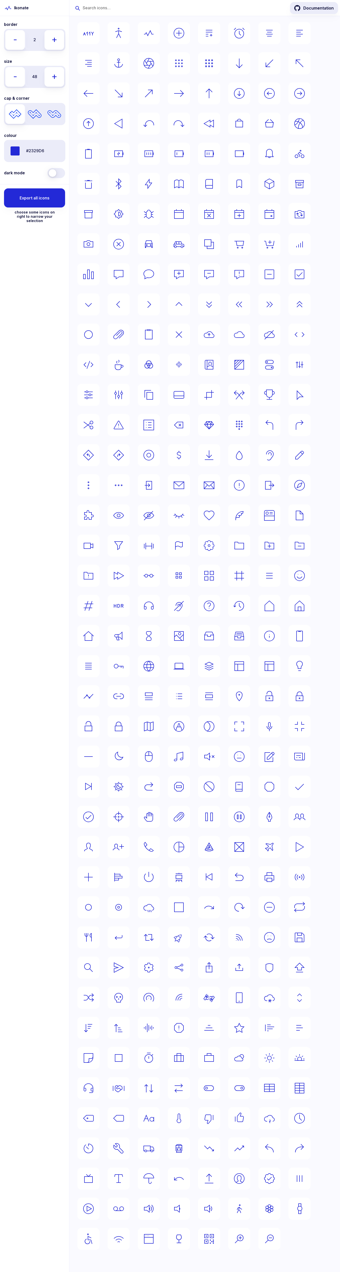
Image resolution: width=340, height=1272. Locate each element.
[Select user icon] (239, 1179)
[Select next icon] (88, 787)
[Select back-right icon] (179, 124)
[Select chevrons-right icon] (269, 304)
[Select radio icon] (299, 877)
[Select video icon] (88, 1209)
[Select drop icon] (239, 455)
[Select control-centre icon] (269, 365)
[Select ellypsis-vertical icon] (88, 485)
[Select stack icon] (209, 1028)
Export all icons (35, 197)
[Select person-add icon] (119, 847)
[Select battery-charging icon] (119, 154)
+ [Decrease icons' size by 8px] (54, 76)
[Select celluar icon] (299, 244)
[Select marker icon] (179, 726)
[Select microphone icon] (269, 726)
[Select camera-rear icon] (299, 214)
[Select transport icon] (149, 1148)
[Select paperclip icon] (179, 817)
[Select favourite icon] (209, 515)
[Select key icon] (119, 666)
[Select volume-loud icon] (149, 1209)
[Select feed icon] (269, 515)
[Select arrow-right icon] (179, 93)
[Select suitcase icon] (209, 1058)
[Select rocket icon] (179, 937)
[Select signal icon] (179, 998)
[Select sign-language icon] (209, 998)
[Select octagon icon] (269, 787)
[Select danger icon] (119, 425)
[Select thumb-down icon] (209, 1118)
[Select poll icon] (119, 877)
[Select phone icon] (149, 847)
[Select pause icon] (209, 817)
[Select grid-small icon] (179, 576)
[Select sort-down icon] (88, 1028)
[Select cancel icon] (119, 244)
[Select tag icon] (119, 1118)
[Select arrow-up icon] (209, 93)
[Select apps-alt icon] (209, 63)
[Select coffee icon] (119, 365)
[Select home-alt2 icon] (88, 636)
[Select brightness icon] (119, 214)
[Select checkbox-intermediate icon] (269, 274)
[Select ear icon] (269, 455)
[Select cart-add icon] (269, 244)
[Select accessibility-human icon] (119, 33)
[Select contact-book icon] (209, 365)
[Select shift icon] (299, 968)
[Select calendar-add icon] (239, 214)
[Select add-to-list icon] (209, 33)
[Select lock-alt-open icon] (269, 696)
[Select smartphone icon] (239, 998)
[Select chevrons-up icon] (299, 304)
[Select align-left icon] (299, 33)
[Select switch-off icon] (209, 1088)
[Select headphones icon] (149, 606)
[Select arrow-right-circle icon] (299, 93)
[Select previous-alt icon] (239, 877)
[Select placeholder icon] (239, 847)
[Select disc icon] (149, 455)
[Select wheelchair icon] (88, 1239)
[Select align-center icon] (269, 33)
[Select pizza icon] (209, 847)
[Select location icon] (239, 696)
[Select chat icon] (149, 274)
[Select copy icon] (149, 395)
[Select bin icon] (88, 184)
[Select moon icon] (119, 757)
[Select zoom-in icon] (239, 1239)
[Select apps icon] (179, 63)
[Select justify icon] (88, 666)
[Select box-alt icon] (299, 184)
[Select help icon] (209, 606)
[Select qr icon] (209, 1239)
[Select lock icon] (119, 726)
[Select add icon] (179, 33)
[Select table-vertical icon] (299, 1088)
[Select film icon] (88, 546)
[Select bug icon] (149, 214)
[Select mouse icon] (149, 757)
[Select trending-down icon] (209, 1148)
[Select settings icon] (149, 968)
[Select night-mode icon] (119, 787)
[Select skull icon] (119, 998)
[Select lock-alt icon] (299, 696)
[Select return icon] (119, 937)
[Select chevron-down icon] (88, 304)
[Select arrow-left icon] (88, 93)
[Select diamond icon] (209, 425)
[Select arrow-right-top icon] (149, 93)
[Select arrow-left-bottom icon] (269, 63)
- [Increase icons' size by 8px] (15, 76)
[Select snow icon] (269, 998)
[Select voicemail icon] (119, 1209)
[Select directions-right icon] (119, 455)
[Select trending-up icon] (239, 1148)
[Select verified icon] (269, 1179)
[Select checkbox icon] (299, 274)
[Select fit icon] (149, 546)
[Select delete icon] (179, 425)
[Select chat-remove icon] (209, 274)
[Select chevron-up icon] (179, 304)
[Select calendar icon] (179, 214)
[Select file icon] (299, 515)
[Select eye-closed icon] (179, 515)
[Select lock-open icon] (88, 726)
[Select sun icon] (269, 1058)
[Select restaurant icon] (88, 937)
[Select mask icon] (209, 726)
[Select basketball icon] (299, 124)
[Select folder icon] (239, 546)
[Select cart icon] (239, 244)
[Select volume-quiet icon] (209, 1209)
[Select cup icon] (269, 395)
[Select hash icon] (88, 606)
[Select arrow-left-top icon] (299, 63)
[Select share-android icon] (179, 968)
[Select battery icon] (239, 154)
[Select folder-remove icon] (299, 546)
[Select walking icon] (239, 1209)
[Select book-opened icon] (179, 184)
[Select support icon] (88, 1088)
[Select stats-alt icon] (269, 1028)
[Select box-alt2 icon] (88, 214)
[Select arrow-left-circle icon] (269, 93)
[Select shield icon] (269, 968)
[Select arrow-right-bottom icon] (119, 93)
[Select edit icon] (299, 455)
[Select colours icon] (149, 365)
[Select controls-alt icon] (88, 395)
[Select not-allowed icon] (209, 787)
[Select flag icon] (179, 546)
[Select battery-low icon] (179, 154)
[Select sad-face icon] (269, 937)
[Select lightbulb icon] (299, 666)
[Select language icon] (149, 666)
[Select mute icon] (209, 757)
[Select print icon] (269, 877)
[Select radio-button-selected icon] (119, 907)
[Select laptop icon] (179, 666)
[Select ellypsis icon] (119, 485)
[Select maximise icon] (239, 726)
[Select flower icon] (209, 546)
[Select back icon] (209, 124)
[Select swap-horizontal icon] (179, 1088)
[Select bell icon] (269, 154)
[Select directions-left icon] (88, 455)
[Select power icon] (149, 877)
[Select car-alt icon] (179, 244)
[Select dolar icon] (179, 455)
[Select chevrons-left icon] (239, 304)
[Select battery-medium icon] (209, 154)
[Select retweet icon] (149, 937)
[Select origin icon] (119, 817)
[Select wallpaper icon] (269, 1209)
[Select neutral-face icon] (239, 757)
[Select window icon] (149, 1239)
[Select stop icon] (119, 1058)
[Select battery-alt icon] (88, 154)
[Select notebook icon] (239, 787)
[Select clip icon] (119, 335)
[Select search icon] (88, 968)
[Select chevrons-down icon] (209, 304)
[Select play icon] (299, 847)
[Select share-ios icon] (209, 968)
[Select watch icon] (299, 1209)
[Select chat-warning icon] (239, 274)
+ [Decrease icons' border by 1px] (54, 39)
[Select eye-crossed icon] (149, 515)
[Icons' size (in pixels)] (34, 77)
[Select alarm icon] (239, 33)
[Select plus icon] (88, 877)
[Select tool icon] (119, 1148)
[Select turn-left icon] (269, 1148)
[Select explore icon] (299, 485)
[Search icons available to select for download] (178, 8)
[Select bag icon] (239, 124)
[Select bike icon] (299, 154)
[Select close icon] (179, 335)
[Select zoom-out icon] (269, 1239)
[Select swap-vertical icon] (149, 1088)
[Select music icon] (179, 757)
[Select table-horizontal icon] (269, 1088)
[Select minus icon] (88, 757)
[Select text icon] (149, 1118)
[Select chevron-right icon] (149, 304)
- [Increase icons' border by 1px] (15, 39)
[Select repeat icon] (299, 907)
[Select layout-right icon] (269, 666)
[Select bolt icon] (149, 184)
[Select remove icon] (269, 907)
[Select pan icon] (149, 817)
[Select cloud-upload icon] (209, 335)
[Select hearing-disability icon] (179, 606)
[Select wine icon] (179, 1239)
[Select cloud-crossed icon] (269, 335)
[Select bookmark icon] (239, 184)
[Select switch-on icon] (239, 1088)
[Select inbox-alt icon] (239, 636)
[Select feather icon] (239, 515)
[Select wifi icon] (119, 1239)
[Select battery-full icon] (149, 154)
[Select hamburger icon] (269, 576)
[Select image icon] (179, 636)
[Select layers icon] (209, 666)
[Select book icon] (209, 184)
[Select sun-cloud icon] (239, 1058)
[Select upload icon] (209, 1179)
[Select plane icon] (269, 847)
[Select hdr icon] (119, 606)
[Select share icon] (239, 968)
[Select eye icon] (119, 515)
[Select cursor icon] (299, 395)
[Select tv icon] (88, 1179)
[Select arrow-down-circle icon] (239, 93)
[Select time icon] (299, 1118)
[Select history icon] (239, 606)
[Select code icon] (299, 335)
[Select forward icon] (119, 576)
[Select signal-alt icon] (149, 998)
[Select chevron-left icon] (119, 304)
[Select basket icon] (269, 124)
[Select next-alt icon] (149, 787)
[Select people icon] (299, 817)
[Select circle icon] (88, 335)
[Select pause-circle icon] (239, 817)
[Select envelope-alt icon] (179, 485)
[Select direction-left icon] (269, 425)
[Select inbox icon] (209, 636)
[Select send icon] (119, 968)
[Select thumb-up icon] (239, 1118)
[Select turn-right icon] (299, 1148)
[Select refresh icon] (239, 907)
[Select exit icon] (269, 485)
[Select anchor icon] (119, 63)
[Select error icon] (239, 485)
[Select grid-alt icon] (239, 576)
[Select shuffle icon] (88, 998)
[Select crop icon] (209, 395)
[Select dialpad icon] (239, 425)
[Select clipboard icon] (149, 335)
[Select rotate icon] (209, 937)
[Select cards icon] (209, 244)
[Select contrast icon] (239, 365)
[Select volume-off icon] (179, 1209)
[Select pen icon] (269, 817)
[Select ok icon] (299, 787)
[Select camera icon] (88, 244)
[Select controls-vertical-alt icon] (119, 395)
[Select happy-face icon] (299, 576)
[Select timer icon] (88, 1148)
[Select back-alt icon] (119, 124)
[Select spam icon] (179, 1028)
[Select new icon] (269, 757)
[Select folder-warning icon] (88, 576)
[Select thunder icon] (269, 1118)
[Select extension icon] (88, 515)
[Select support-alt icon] (119, 1088)
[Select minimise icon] (299, 726)
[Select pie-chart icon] (179, 847)
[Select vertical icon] (299, 1179)
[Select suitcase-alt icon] (179, 1058)
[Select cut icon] (88, 425)
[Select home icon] (269, 606)
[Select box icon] (269, 184)
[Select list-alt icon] (149, 696)
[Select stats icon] (299, 1028)
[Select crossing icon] (239, 395)
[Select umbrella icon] (149, 1179)
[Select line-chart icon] (88, 696)
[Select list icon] (179, 696)
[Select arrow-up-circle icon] (88, 124)
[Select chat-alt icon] (119, 274)
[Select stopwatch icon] (149, 1058)
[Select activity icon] (149, 33)
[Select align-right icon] (88, 63)
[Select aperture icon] (149, 63)
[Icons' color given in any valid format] (34, 151)
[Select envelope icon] (209, 485)
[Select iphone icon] (299, 636)
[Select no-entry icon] (179, 787)
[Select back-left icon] (149, 124)
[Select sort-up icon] (119, 1028)
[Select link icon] (119, 696)
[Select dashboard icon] (149, 425)
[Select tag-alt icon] (88, 1118)
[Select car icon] (149, 244)
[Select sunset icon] (299, 1058)
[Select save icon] (299, 937)
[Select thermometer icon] (179, 1118)
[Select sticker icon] (88, 1058)
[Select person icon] (88, 847)
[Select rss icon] (239, 937)
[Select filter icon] (119, 546)
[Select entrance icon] (149, 485)
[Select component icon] (179, 365)
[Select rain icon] (149, 907)
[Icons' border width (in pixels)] (34, 40)
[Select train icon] (179, 1148)
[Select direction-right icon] (299, 425)
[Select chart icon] (88, 274)
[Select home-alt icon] (299, 606)
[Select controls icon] (299, 365)
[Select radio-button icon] (88, 907)
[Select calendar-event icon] (269, 214)
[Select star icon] (239, 1028)
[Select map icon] (149, 726)
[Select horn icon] (119, 636)
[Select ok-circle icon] (88, 817)
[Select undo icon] (179, 1179)
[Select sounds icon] (149, 1028)
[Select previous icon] (209, 877)
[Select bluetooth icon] (119, 184)
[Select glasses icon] (149, 576)
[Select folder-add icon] (269, 546)
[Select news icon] (299, 757)
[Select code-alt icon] (88, 365)
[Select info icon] (269, 636)
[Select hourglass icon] (149, 636)
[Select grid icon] (209, 576)
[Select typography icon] (119, 1179)
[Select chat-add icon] (179, 274)
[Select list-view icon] (209, 696)
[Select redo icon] (209, 907)
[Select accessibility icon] (88, 33)
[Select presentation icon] (179, 877)
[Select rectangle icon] (179, 907)
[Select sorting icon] (299, 998)
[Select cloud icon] (239, 335)
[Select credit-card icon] (179, 395)
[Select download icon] (209, 455)
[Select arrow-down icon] (239, 63)
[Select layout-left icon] (239, 666)
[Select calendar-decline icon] (209, 214)
